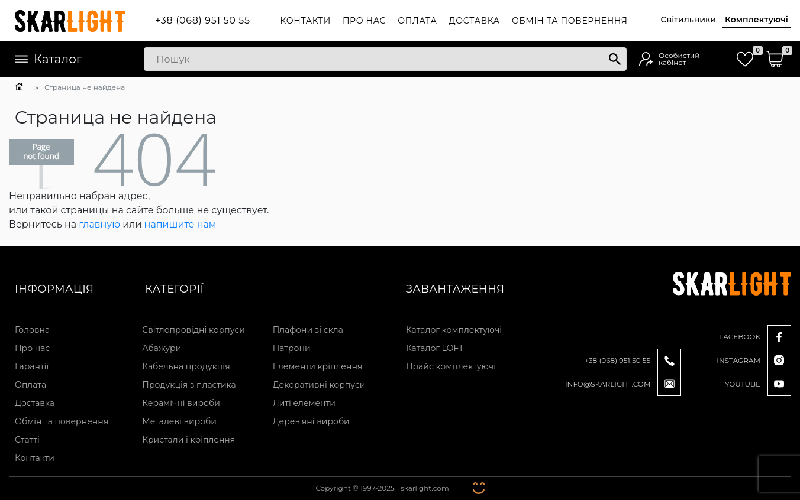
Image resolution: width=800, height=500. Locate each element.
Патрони (292, 348)
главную (99, 224)
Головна (32, 329)
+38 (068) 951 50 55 (202, 20)
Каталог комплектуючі (454, 329)
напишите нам (180, 224)
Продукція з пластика (189, 384)
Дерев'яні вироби (311, 421)
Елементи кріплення (318, 366)
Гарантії (32, 366)
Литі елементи (304, 403)
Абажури (161, 348)
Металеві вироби (179, 421)
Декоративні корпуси (319, 384)
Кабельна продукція (186, 366)
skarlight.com (425, 487)
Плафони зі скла (308, 329)
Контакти (305, 20)
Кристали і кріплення (188, 439)
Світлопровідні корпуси (193, 329)
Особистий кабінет (679, 59)
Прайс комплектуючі (451, 366)
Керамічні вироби (181, 403)
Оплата (417, 20)
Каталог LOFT (434, 348)
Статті (27, 439)
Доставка (474, 20)
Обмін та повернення (570, 20)
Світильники (689, 19)
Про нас (364, 20)
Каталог (48, 59)
